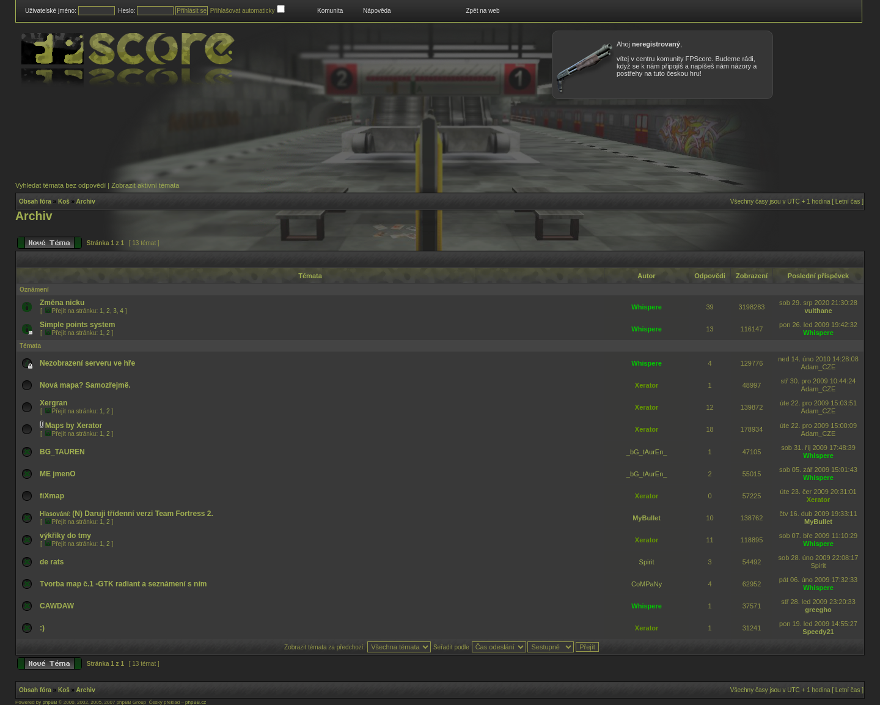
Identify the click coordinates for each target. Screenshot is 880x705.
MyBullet (646, 518)
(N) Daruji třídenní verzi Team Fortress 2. (142, 513)
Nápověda (377, 10)
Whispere (646, 307)
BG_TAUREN (62, 452)
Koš (64, 201)
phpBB (49, 702)
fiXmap (52, 496)
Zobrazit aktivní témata (145, 185)
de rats (52, 562)
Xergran (53, 403)
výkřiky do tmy (65, 535)
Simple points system (77, 324)
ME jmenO (58, 474)
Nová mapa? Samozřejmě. (85, 385)
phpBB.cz (195, 702)
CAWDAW (57, 606)
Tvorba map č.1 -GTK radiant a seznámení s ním (123, 584)
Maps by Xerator (73, 425)
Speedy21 (818, 631)
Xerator (647, 385)
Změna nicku (62, 302)
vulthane (818, 310)
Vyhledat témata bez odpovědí (60, 185)
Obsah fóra (35, 201)
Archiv (85, 201)
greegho (818, 609)
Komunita (330, 10)
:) (42, 628)
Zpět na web (482, 10)
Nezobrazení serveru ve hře (87, 363)
